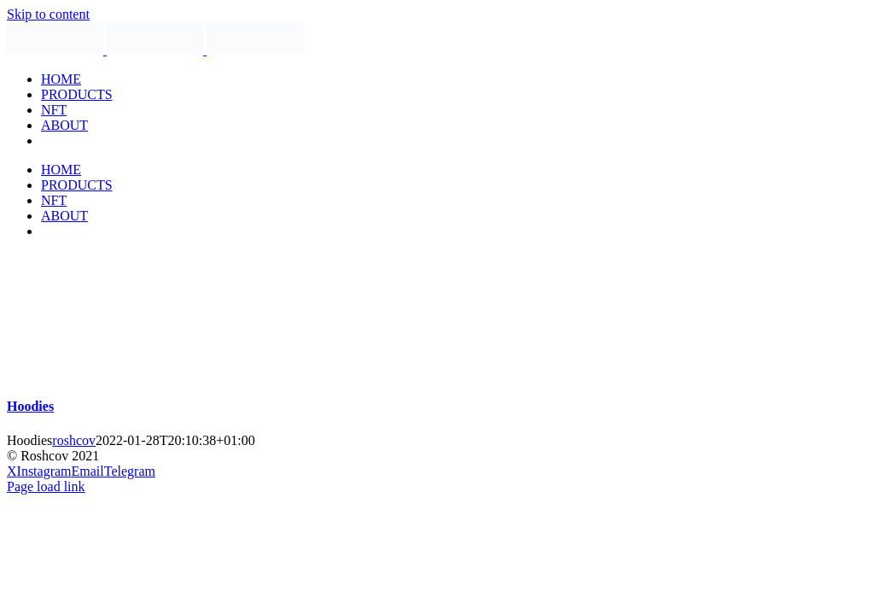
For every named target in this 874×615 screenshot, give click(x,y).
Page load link (46, 486)
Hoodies (30, 406)
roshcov (74, 440)
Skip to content (48, 14)
